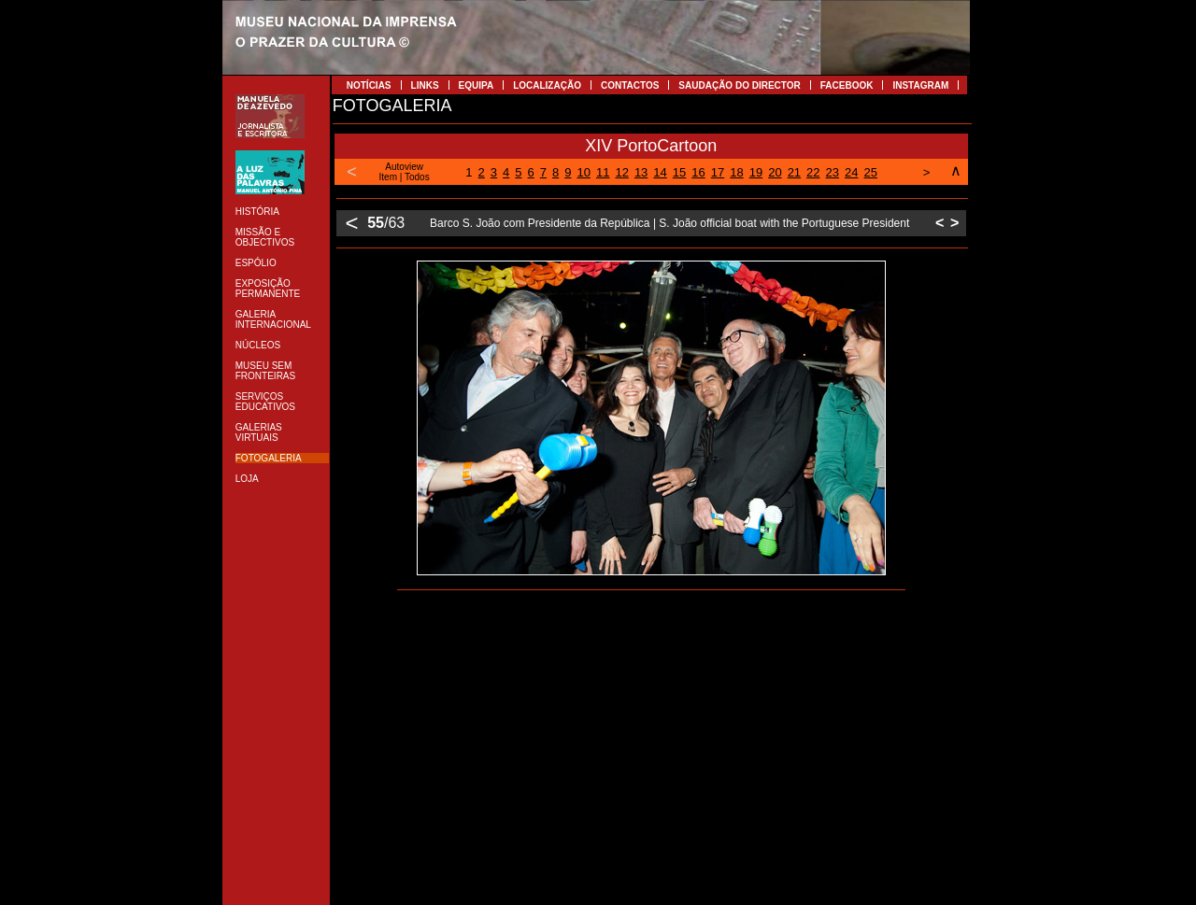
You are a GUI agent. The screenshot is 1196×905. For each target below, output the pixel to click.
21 (794, 172)
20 (774, 172)
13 (641, 172)
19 (755, 172)
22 (812, 172)
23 (832, 172)
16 (698, 172)
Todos (417, 177)
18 (736, 172)
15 (679, 172)
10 (583, 172)
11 (602, 172)
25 (870, 172)
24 (851, 172)
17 (717, 172)
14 (659, 172)
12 (621, 172)
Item (388, 177)
